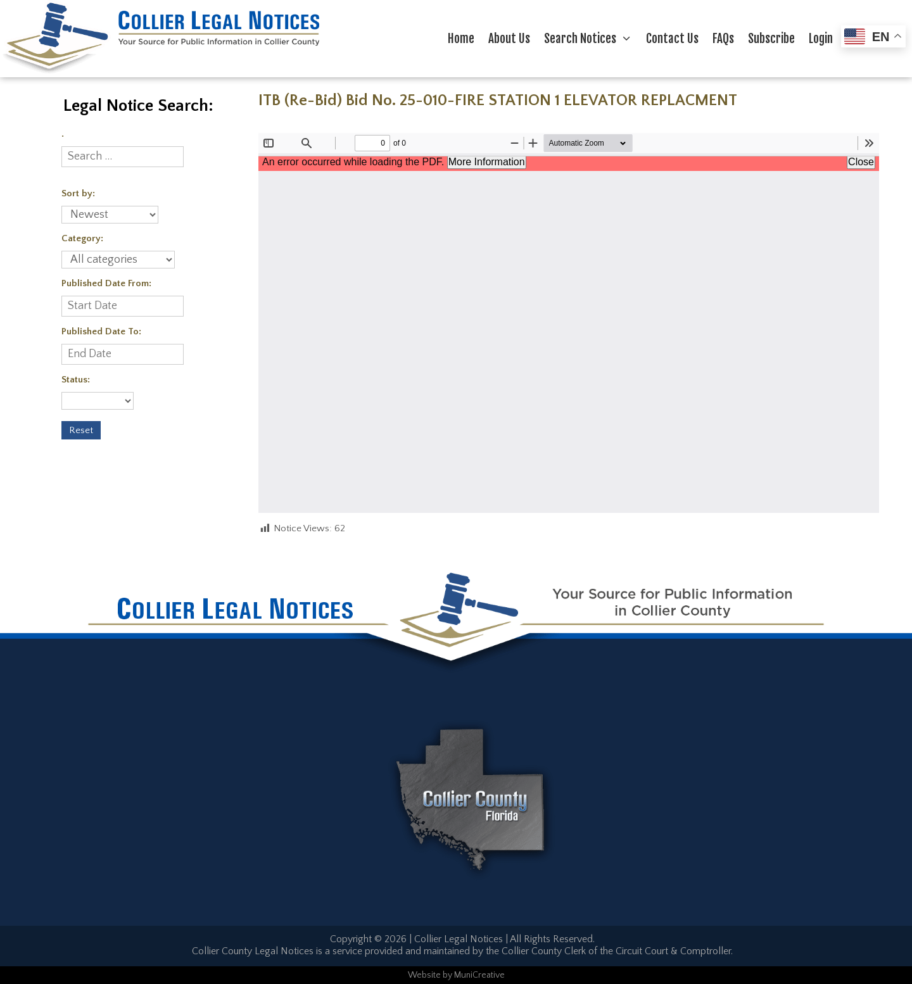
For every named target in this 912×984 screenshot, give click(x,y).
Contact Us (672, 38)
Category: (82, 238)
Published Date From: (106, 283)
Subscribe (771, 38)
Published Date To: (101, 331)
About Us (509, 38)
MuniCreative (479, 975)
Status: (75, 379)
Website (424, 975)
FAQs (723, 38)
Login (821, 38)
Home (461, 38)
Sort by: (78, 193)
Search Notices (591, 38)
